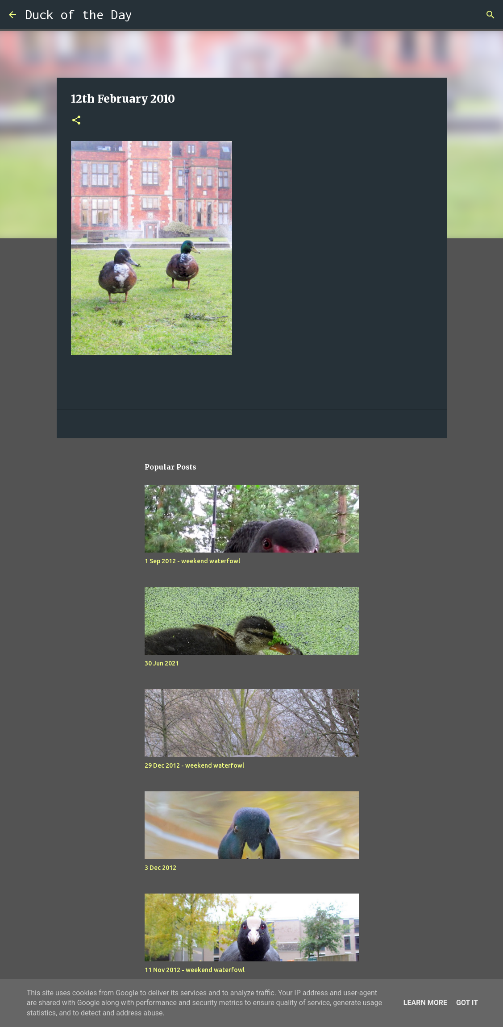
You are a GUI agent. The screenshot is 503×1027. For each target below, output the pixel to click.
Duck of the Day (78, 14)
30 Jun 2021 (162, 663)
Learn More (425, 1002)
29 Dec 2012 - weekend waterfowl (194, 765)
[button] (76, 121)
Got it (467, 1002)
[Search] (144, 14)
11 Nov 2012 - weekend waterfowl (195, 969)
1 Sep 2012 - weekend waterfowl (192, 561)
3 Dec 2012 (160, 867)
